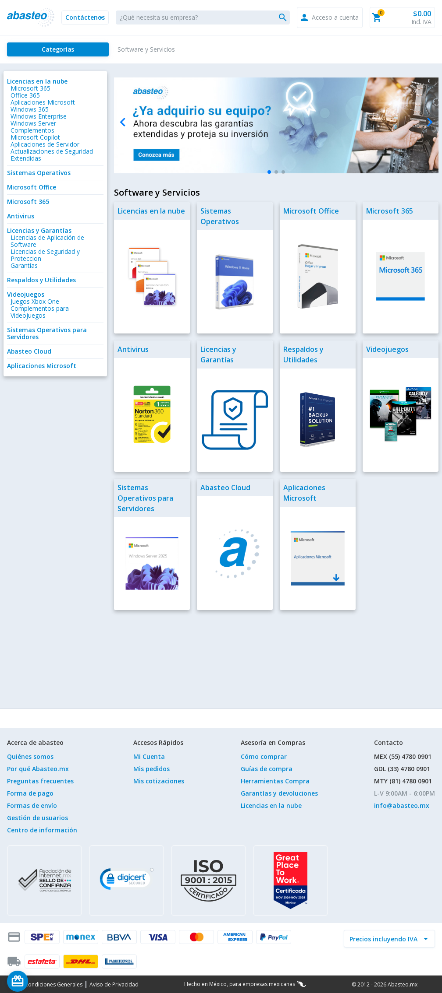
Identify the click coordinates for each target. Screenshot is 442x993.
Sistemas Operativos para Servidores (47, 333)
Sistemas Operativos (39, 172)
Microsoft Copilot (35, 137)
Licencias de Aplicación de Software (47, 241)
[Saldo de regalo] (44, 981)
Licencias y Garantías (39, 230)
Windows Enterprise (39, 116)
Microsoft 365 (30, 88)
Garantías (24, 265)
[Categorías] (58, 49)
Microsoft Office (31, 187)
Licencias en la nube (37, 81)
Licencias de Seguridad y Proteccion (45, 255)
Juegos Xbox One (35, 301)
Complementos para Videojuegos (40, 311)
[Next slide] (429, 122)
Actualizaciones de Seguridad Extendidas (52, 154)
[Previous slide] (123, 122)
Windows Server (33, 123)
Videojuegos (25, 294)
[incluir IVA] (384, 939)
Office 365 (25, 95)
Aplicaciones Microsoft (43, 102)
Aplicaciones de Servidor (45, 144)
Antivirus (20, 216)
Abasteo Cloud (29, 351)
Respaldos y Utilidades (41, 280)
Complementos (32, 130)
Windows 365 (30, 109)
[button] (85, 18)
